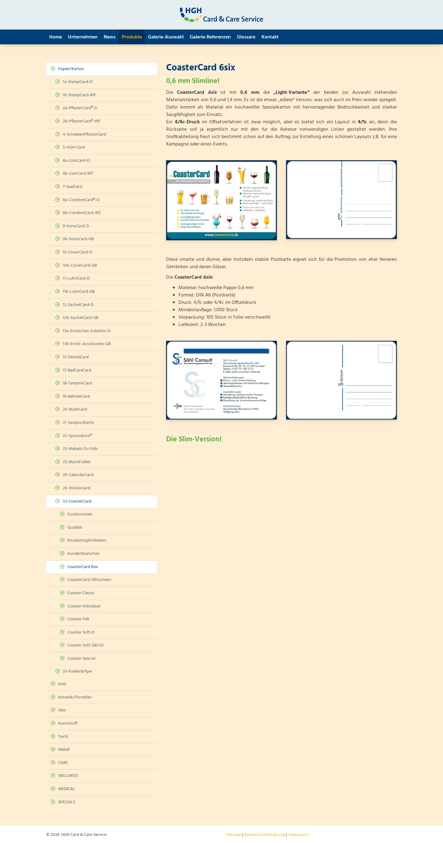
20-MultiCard (75, 409)
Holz (62, 684)
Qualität (74, 527)
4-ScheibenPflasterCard (84, 134)
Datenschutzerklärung (264, 834)
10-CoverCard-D (77, 252)
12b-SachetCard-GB (80, 317)
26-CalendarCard (78, 475)
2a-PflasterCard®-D (80, 108)
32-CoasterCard (77, 501)
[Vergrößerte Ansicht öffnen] (221, 200)
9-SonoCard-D (76, 226)
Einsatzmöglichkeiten (86, 540)
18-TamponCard (77, 383)
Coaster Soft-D (80, 632)
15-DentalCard (76, 357)
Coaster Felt (78, 619)
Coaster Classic (81, 593)
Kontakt (270, 37)
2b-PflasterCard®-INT (82, 121)
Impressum (299, 834)
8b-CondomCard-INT (82, 213)
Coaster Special (81, 658)
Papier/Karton (71, 69)
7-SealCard (72, 186)
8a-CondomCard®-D (81, 200)
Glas (62, 710)
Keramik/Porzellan (75, 697)
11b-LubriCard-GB (79, 291)
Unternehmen (83, 37)
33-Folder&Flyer (77, 671)
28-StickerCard (76, 488)
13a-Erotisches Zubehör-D (86, 331)
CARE (63, 762)
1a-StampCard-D (78, 81)
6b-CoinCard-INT (78, 173)
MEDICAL (66, 789)
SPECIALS (66, 802)
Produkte (132, 37)
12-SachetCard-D (78, 304)
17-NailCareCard (77, 370)
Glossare (246, 37)
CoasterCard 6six (82, 567)
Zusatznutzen (80, 514)
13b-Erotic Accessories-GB (87, 344)
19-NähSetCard (76, 396)
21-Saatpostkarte (78, 422)
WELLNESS (68, 775)
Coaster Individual (83, 606)
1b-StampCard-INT (79, 95)
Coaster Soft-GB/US (85, 645)
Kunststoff (67, 723)
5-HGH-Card (74, 147)
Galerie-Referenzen (210, 37)
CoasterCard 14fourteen (89, 579)
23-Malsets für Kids (80, 448)
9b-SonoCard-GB (78, 239)
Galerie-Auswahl (166, 37)
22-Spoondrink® (77, 435)
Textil (63, 736)
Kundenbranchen (83, 553)
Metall (64, 749)
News (110, 37)
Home (55, 37)
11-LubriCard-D (76, 278)
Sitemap (233, 834)
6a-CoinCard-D (76, 160)
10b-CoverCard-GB (80, 265)
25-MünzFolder (77, 462)
